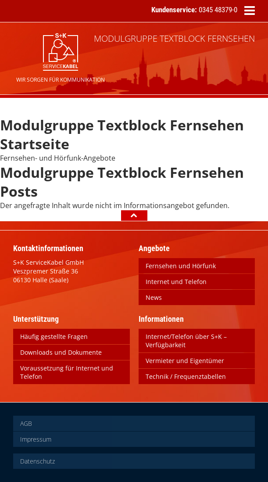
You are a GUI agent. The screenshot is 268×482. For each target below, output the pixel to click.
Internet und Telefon (176, 281)
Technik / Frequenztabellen (186, 376)
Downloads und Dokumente (61, 352)
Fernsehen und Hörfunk (181, 266)
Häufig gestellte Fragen (54, 336)
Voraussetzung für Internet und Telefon (66, 372)
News (154, 297)
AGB (26, 423)
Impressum (35, 439)
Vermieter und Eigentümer (185, 360)
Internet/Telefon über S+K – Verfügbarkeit (186, 340)
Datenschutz (37, 461)
